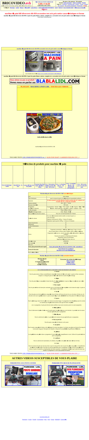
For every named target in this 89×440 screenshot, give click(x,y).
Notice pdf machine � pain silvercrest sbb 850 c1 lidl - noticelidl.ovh (66, 246)
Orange (52, 419)
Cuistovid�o (64, 419)
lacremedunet (40, 419)
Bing (45, 419)
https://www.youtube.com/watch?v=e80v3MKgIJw (49, 73)
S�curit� (27, 7)
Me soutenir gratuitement (70, 5)
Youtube (34, 419)
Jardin (17, 7)
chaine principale (67, 2)
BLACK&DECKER (68, 7)
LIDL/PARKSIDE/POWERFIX (46, 7)
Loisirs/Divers (34, 7)
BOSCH (61, 7)
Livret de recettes (70, 264)
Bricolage (12, 7)
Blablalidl (57, 419)
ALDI (56, 7)
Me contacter (61, 5)
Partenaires (24, 419)
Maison (22, 7)
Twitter (81, 4)
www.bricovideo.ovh (44, 417)
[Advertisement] (44, 32)
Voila (48, 419)
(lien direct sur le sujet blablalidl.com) (66, 250)
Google (30, 419)
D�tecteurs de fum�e (80, 7)
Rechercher (80, 5)
